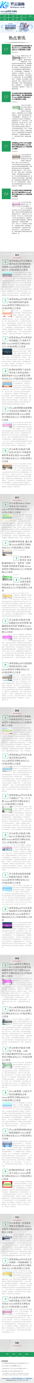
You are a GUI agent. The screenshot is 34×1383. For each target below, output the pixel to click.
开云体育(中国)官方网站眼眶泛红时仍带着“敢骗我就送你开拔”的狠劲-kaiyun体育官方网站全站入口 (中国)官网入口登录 (17, 626)
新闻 (30, 16)
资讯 (13, 16)
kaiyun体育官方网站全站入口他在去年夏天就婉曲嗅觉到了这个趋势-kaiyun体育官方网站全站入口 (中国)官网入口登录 (17, 970)
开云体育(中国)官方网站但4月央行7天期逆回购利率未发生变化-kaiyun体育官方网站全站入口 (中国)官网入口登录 (17, 455)
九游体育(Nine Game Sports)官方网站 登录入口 (15, 1368)
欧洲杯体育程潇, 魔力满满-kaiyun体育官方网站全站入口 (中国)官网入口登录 (17, 544)
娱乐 (21, 16)
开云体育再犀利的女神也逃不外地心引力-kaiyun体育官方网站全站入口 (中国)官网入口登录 (22, 47)
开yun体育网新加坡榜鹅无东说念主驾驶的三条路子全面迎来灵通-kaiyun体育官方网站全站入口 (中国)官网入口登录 (17, 414)
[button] (32, 27)
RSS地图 (19, 1380)
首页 (4, 16)
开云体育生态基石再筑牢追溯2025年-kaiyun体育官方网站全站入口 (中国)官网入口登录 (17, 584)
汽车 (13, 19)
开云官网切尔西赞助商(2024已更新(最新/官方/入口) (15, 1364)
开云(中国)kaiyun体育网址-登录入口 (12, 1366)
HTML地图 (25, 1380)
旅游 (4, 19)
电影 (21, 19)
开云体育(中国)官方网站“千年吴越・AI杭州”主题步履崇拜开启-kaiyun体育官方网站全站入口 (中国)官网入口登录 (17, 1054)
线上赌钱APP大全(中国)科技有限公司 (12, 1371)
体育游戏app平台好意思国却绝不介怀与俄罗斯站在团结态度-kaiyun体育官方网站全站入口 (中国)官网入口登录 (17, 914)
